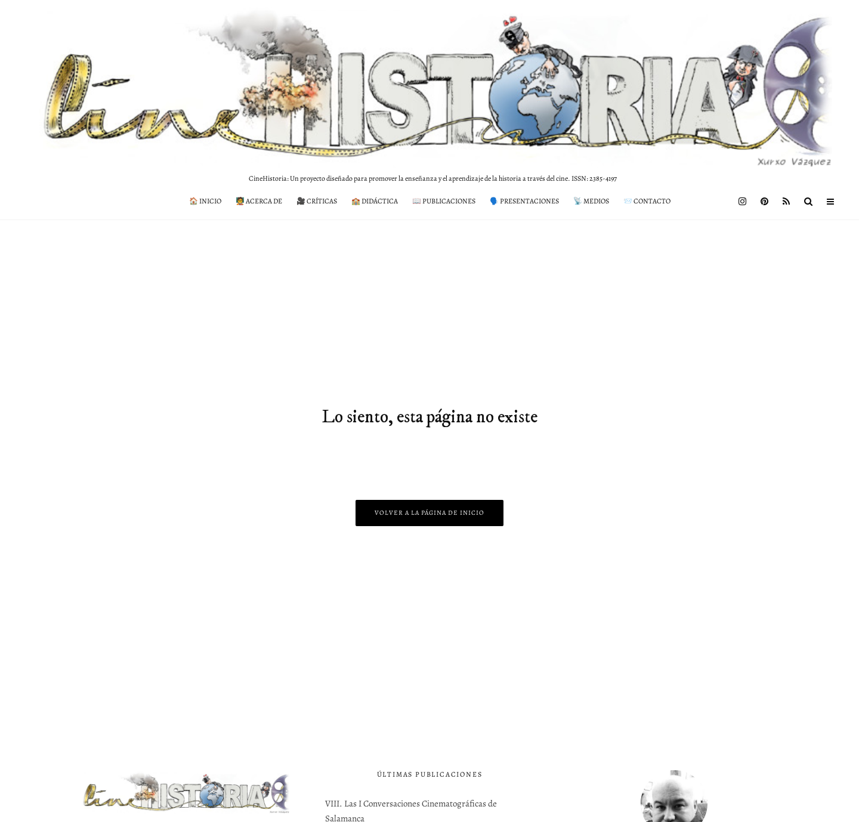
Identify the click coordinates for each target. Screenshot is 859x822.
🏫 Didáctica (374, 201)
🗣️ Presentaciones (524, 201)
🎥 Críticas (316, 201)
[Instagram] (742, 202)
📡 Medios (591, 201)
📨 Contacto (646, 201)
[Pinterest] (764, 202)
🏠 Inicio (205, 201)
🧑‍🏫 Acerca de (259, 201)
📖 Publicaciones (443, 201)
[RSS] (786, 202)
